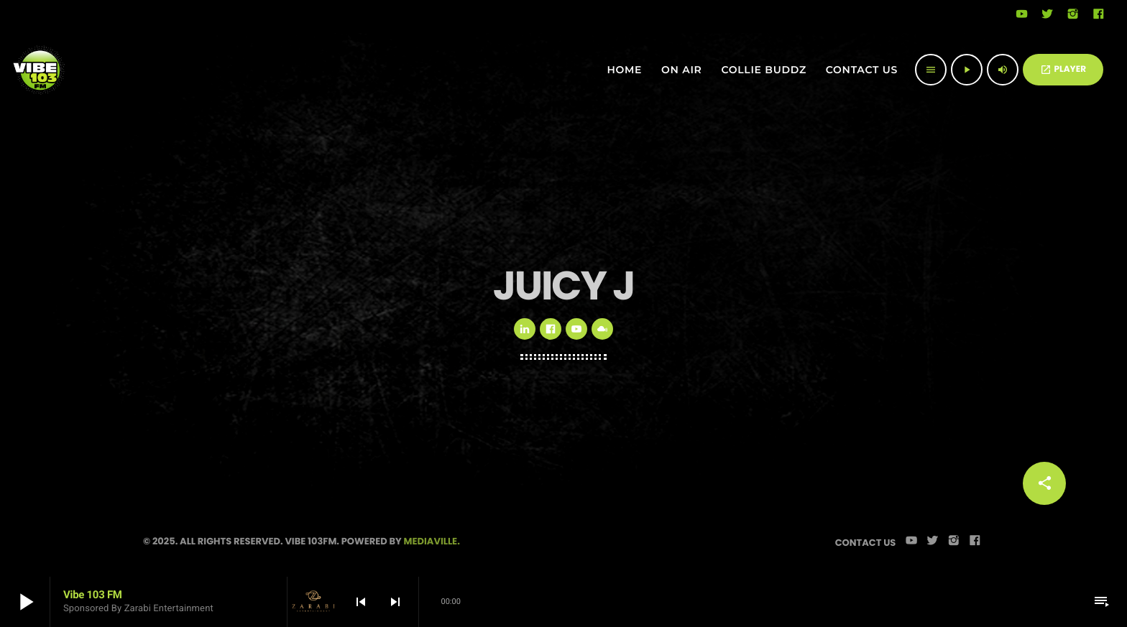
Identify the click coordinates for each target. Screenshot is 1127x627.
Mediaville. (432, 541)
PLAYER (1063, 69)
